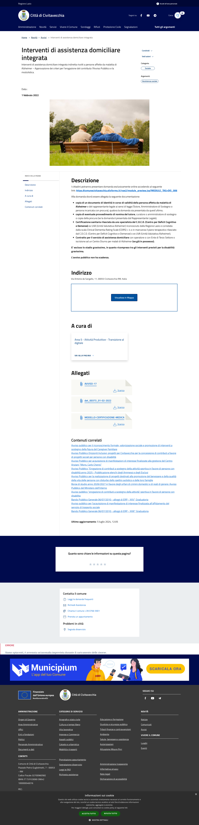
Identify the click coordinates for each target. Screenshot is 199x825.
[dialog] (99, 808)
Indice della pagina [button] (33, 176)
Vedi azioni (148, 56)
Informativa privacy (109, 769)
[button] (99, 820)
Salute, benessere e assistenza (114, 739)
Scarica (118, 390)
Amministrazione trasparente (114, 764)
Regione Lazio (24, 3)
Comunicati (146, 724)
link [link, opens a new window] (126, 808)
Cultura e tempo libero (69, 724)
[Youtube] (146, 15)
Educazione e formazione (111, 719)
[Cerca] (177, 15)
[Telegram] (153, 15)
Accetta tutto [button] (89, 813)
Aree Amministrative (28, 724)
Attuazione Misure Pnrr (111, 749)
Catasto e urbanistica (69, 744)
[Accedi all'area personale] (167, 3)
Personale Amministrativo (30, 744)
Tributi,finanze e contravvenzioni (115, 729)
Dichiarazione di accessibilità (113, 779)
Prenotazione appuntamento (72, 759)
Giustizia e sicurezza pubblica (113, 724)
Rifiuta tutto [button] (110, 813)
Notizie (144, 719)
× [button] (196, 794)
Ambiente (104, 734)
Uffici (20, 729)
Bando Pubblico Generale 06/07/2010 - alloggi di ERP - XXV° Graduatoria (109, 499)
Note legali (105, 774)
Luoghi (144, 743)
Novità (34, 37)
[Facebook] (139, 15)
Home (24, 37)
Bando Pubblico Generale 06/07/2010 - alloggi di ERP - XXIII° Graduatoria (110, 511)
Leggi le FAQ (65, 769)
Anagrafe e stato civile (69, 719)
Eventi (144, 748)
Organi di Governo (26, 719)
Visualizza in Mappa (124, 297)
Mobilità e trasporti (68, 749)
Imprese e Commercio (69, 734)
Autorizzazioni (106, 744)
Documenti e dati (26, 749)
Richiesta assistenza (68, 774)
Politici (21, 739)
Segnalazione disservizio (70, 764)
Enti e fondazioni (26, 734)
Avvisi (44, 37)
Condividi (147, 50)
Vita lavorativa (66, 729)
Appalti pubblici (66, 739)
